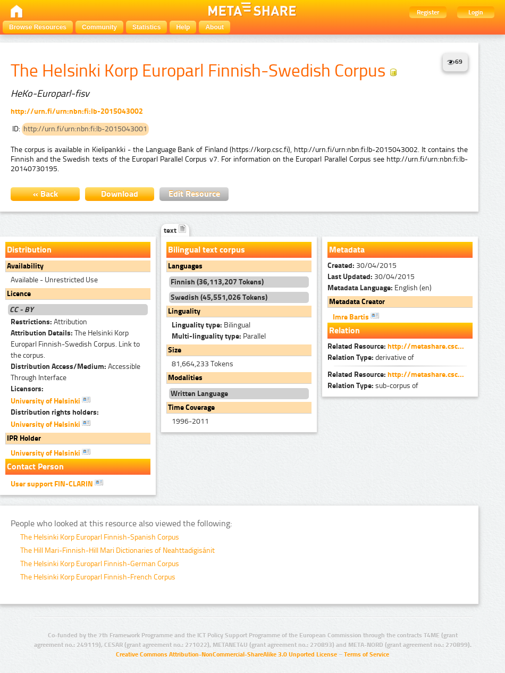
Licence (19, 293)
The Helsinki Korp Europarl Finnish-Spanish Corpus (99, 537)
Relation (344, 330)
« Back (45, 194)
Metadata (347, 250)
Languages (185, 266)
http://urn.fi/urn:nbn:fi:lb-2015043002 (77, 111)
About (214, 27)
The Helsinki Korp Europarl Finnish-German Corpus (99, 563)
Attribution (49, 321)
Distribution (29, 250)
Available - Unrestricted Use (54, 279)
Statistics (146, 27)
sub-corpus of (372, 385)
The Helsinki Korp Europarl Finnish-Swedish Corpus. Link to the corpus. (75, 344)
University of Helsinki (50, 400)
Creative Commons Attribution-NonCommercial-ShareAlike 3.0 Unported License (226, 654)
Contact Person (35, 466)
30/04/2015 (362, 265)
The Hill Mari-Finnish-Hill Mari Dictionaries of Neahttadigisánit (117, 550)
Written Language (199, 393)
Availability (25, 266)
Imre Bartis (356, 316)
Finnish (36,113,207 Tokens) (217, 282)
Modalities (185, 377)
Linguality (184, 311)
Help (183, 27)
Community (99, 27)
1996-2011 (190, 421)
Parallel (219, 336)
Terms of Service (366, 654)
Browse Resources (37, 27)
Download (119, 194)
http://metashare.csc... (426, 346)
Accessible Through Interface (75, 372)
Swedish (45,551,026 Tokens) (219, 297)
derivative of (370, 357)
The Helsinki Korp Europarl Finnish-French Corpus (97, 577)
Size (174, 350)
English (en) (379, 287)
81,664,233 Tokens (202, 363)
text (175, 230)
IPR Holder (24, 438)
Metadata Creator (357, 301)
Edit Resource (194, 194)
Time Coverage (191, 407)
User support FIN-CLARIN (57, 483)
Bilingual (211, 325)
